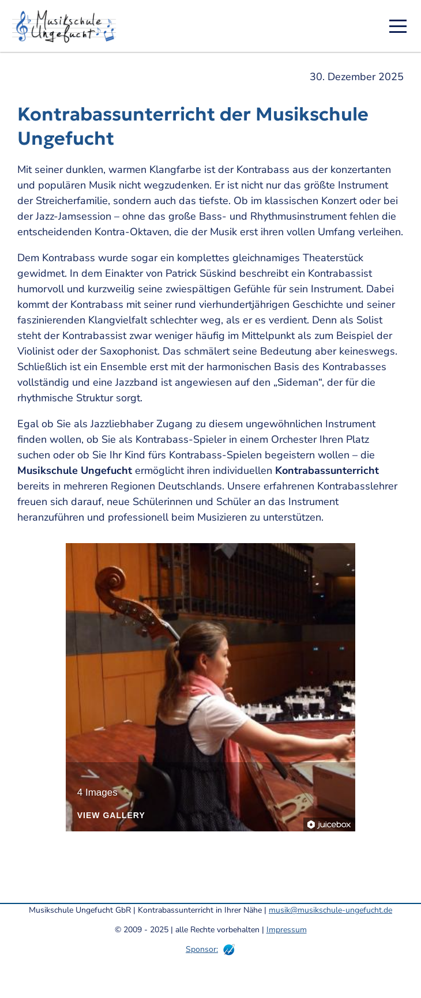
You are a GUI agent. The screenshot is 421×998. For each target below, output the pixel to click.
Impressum (286, 929)
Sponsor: (202, 949)
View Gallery (111, 815)
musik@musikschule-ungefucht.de (330, 910)
